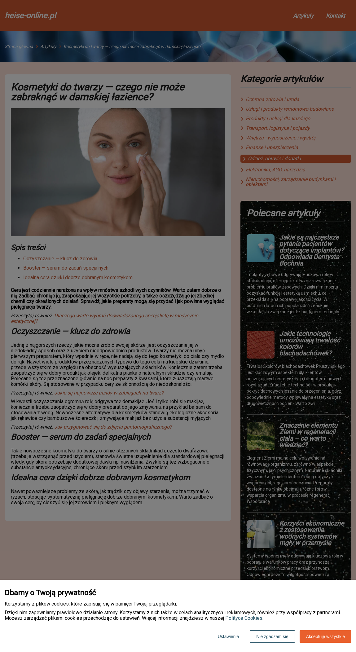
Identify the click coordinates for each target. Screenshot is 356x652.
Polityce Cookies (243, 618)
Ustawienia (228, 636)
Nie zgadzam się (272, 636)
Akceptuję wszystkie (325, 636)
